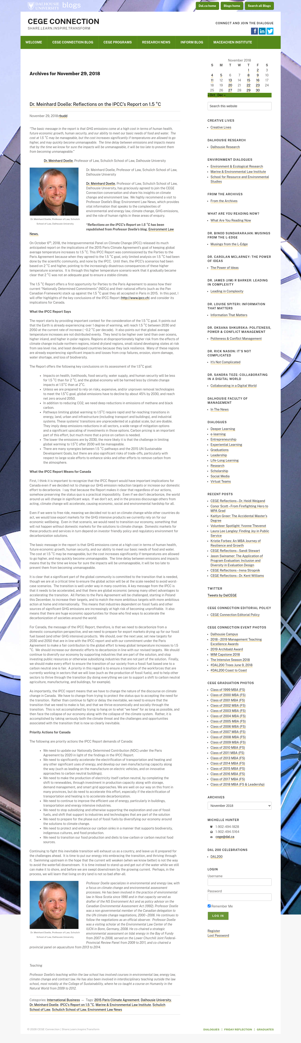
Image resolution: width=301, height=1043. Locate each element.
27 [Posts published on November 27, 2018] (230, 90)
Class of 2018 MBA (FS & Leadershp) (238, 784)
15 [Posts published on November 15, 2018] (248, 80)
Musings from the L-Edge (229, 244)
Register (214, 931)
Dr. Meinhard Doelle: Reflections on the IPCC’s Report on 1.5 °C (95, 104)
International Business (63, 1000)
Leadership (219, 455)
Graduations (220, 450)
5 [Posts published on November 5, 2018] (221, 75)
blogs (71, 5)
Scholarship (219, 471)
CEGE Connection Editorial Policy (235, 615)
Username (215, 876)
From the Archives (224, 201)
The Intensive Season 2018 (230, 660)
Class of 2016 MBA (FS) (228, 774)
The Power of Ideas (225, 268)
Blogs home (232, 6)
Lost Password (218, 935)
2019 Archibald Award (227, 649)
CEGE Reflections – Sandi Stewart (235, 551)
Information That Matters (229, 315)
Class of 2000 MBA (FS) (228, 695)
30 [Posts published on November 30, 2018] (258, 90)
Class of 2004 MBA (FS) (228, 716)
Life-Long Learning (225, 460)
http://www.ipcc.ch (135, 298)
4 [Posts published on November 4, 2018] (212, 75)
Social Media (220, 476)
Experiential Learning (226, 445)
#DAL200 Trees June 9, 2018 (232, 665)
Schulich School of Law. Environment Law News (87, 1009)
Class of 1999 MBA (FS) (228, 690)
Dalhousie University (43, 5)
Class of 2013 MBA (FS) (228, 758)
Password (215, 891)
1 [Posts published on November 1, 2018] (248, 70)
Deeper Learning (223, 429)
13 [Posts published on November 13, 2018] (230, 80)
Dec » (221, 95)
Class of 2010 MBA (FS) (228, 747)
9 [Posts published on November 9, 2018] (258, 75)
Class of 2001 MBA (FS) (228, 700)
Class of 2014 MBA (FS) (228, 763)
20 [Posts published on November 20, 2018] (230, 85)
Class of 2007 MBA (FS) (228, 732)
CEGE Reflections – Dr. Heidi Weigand (238, 501)
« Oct (211, 95)
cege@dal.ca (225, 837)
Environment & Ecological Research (237, 166)
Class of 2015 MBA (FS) (228, 768)
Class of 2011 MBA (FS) (227, 753)
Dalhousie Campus (224, 634)
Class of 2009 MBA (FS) (228, 742)
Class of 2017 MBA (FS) (228, 779)
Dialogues (211, 1029)
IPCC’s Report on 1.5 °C (77, 1005)
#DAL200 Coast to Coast (229, 670)
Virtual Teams (221, 481)
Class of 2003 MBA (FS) (228, 711)
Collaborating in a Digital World (234, 386)
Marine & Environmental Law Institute (123, 1005)
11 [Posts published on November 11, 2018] (212, 80)
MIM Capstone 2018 (225, 654)
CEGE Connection (63, 21)
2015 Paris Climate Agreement (116, 1000)
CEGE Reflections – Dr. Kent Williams (237, 576)
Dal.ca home (207, 6)
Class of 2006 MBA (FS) (228, 726)
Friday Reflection (238, 1029)
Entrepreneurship (223, 439)
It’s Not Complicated (226, 362)
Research (218, 466)
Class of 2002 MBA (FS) (228, 705)
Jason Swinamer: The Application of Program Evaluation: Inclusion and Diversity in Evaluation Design (237, 560)
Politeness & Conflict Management (236, 338)
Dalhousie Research (225, 147)
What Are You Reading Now (231, 220)
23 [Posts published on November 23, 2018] (258, 85)
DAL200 (217, 856)
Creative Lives (221, 127)
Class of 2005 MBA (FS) (228, 721)
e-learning (218, 434)
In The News (220, 409)
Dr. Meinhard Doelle (58, 161)
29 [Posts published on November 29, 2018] (249, 90)
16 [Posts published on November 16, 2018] (257, 80)
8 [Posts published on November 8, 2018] (249, 75)
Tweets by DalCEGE (222, 595)
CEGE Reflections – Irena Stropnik (235, 570)
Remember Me (220, 906)
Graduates (265, 1029)
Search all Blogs (259, 6)
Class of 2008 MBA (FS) (228, 737)
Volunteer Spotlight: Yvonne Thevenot (238, 526)
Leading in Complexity (227, 291)
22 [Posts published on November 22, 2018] (249, 85)
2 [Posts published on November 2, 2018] (258, 70)
